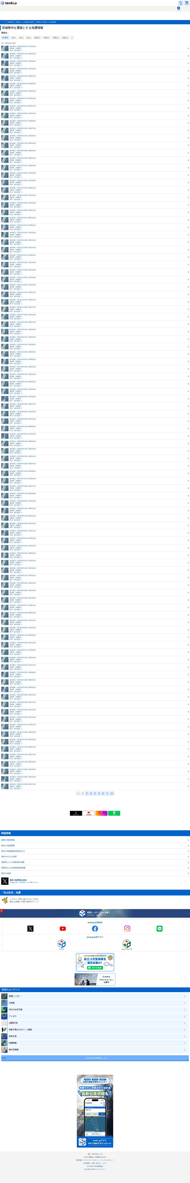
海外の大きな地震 (9, 857)
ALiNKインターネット (98, 1169)
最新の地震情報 (8, 840)
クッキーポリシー (107, 1160)
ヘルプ (104, 1163)
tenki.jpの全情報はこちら (97, 1058)
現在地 (178, 10)
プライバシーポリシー (92, 1160)
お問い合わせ (96, 1163)
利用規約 (79, 1160)
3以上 (21, 38)
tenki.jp (9, 3)
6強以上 (65, 38)
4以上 (29, 38)
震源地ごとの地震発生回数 (12, 862)
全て (6, 38)
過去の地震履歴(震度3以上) (13, 851)
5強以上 (47, 38)
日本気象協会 (98, 1166)
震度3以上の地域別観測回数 (13, 868)
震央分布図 (6, 873)
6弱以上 (56, 38)
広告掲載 (86, 1163)
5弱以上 (37, 38)
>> (112, 793)
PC (101, 1154)
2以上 (14, 38)
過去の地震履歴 (8, 845)
